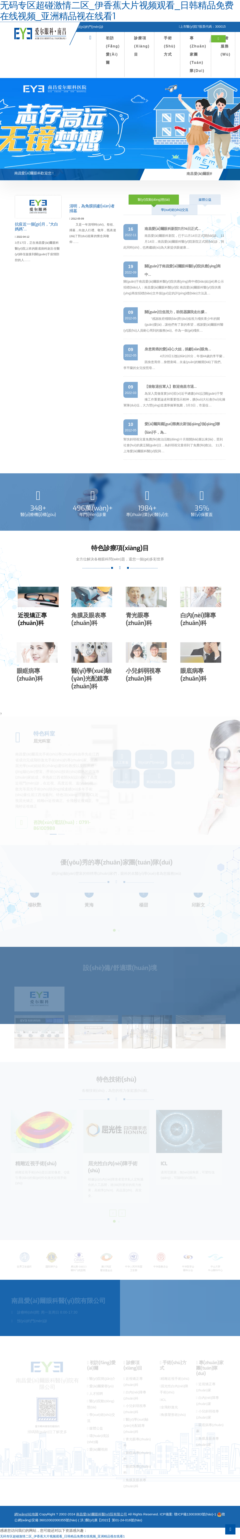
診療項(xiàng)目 (142, 46)
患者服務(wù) (226, 46)
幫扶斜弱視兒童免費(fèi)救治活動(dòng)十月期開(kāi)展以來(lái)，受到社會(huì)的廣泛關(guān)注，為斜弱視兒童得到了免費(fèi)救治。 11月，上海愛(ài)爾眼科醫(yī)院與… (174, 445)
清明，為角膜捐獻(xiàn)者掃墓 (92, 213)
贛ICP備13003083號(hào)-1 (195, 1514)
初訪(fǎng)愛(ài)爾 (113, 50)
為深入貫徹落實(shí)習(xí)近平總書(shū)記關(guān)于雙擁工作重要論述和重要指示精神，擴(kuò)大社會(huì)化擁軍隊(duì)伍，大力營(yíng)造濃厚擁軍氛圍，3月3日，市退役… (174, 399)
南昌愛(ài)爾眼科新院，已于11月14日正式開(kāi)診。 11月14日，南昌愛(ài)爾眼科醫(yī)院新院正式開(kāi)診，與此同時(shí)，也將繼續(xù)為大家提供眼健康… (173, 241)
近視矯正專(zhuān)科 (27, 619)
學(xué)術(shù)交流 (174, 210)
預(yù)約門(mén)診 (88, 27)
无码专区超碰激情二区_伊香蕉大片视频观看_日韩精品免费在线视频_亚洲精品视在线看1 (62, 1536)
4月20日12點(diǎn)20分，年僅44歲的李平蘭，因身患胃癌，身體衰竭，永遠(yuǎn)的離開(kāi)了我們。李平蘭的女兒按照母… (174, 362)
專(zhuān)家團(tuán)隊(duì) (198, 54)
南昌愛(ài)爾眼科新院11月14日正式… (172, 228)
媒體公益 (205, 199)
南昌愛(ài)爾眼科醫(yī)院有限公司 (101, 1514)
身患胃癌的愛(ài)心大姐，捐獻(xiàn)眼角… (178, 349)
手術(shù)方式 (169, 46)
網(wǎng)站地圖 (26, 1514)
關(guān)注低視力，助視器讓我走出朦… (176, 312)
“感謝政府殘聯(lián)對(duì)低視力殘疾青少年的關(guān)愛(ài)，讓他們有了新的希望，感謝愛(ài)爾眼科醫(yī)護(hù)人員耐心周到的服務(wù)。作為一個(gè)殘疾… (173, 324)
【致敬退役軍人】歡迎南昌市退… (171, 386)
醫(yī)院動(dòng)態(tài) (154, 199)
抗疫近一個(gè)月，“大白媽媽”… (37, 227)
